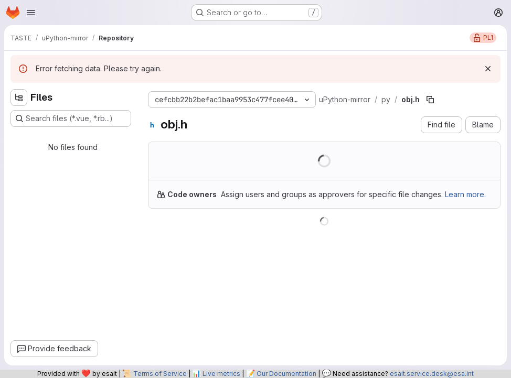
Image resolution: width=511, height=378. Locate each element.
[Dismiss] (488, 68)
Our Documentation (286, 373)
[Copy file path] (430, 99)
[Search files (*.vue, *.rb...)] (70, 118)
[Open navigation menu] (31, 12)
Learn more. (465, 194)
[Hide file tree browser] (18, 97)
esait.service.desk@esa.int (432, 373)
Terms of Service (160, 373)
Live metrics (221, 373)
